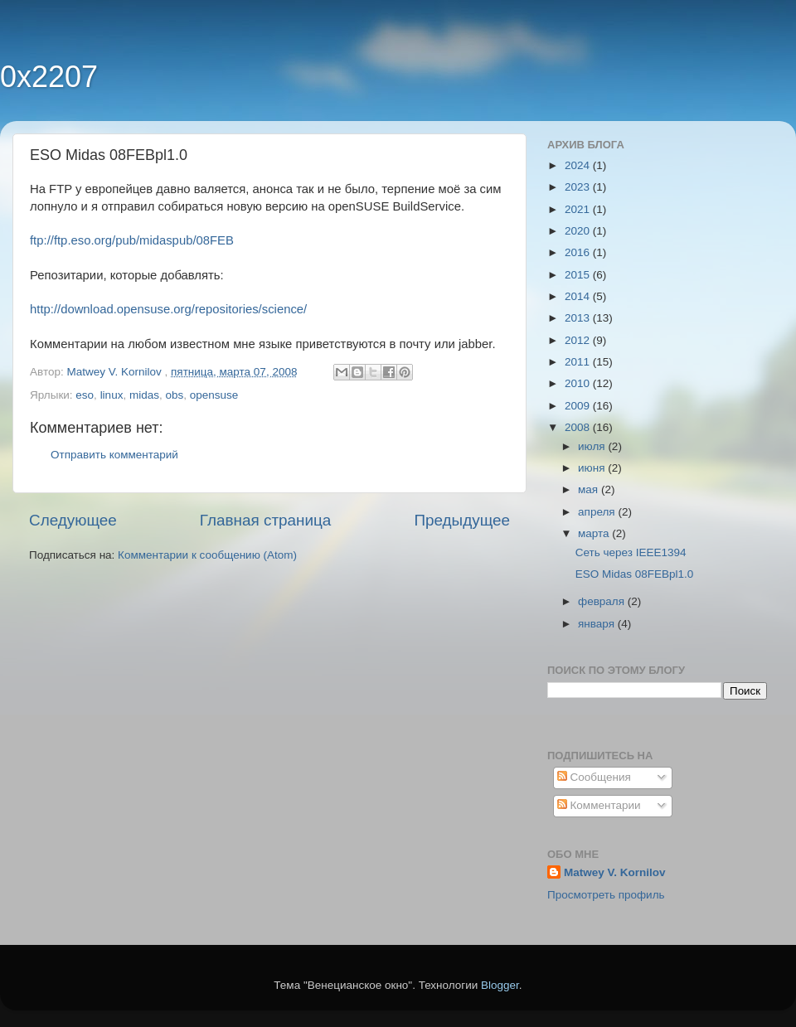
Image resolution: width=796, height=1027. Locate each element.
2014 (579, 296)
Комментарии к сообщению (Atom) (207, 555)
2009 (579, 406)
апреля (598, 512)
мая (589, 489)
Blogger (500, 985)
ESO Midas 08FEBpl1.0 (634, 574)
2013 (579, 318)
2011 (579, 362)
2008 (579, 427)
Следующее (73, 520)
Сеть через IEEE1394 (631, 552)
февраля (603, 601)
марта (595, 533)
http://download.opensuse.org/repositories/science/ (168, 309)
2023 (579, 187)
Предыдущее (462, 520)
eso (84, 395)
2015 (579, 275)
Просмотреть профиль (606, 895)
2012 (579, 340)
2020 (579, 231)
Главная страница (266, 520)
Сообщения (594, 777)
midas (144, 395)
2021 (579, 209)
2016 (579, 252)
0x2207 (49, 77)
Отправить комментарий (114, 454)
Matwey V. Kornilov (615, 872)
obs (174, 395)
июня (593, 468)
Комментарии (599, 805)
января (598, 624)
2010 (579, 383)
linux (112, 395)
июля (593, 446)
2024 (579, 165)
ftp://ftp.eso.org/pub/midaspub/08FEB (132, 240)
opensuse (214, 395)
